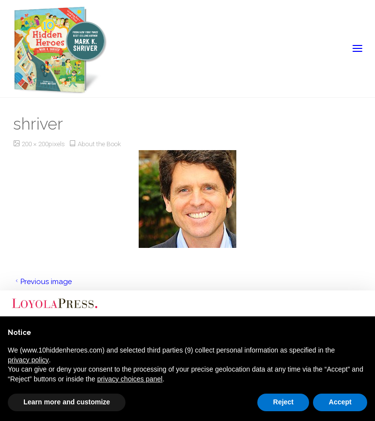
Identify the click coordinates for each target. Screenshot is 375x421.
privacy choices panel (130, 379)
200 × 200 (34, 144)
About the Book (99, 144)
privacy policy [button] (28, 360)
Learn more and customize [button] (66, 402)
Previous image (42, 281)
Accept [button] (340, 402)
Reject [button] (283, 402)
